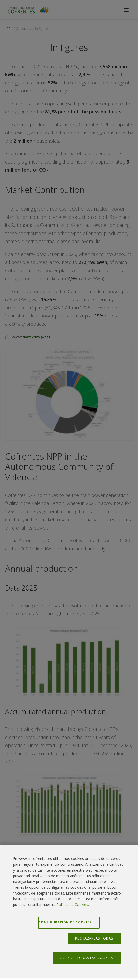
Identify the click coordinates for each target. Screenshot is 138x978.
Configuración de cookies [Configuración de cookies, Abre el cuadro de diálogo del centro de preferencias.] (65, 922)
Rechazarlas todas (94, 938)
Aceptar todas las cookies (86, 957)
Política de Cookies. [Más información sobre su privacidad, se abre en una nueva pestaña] (72, 904)
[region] (69, 911)
